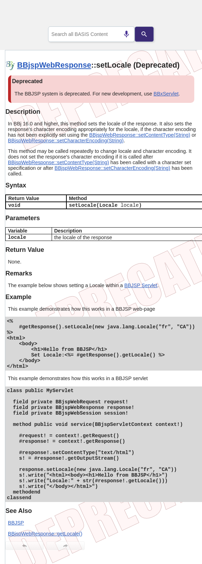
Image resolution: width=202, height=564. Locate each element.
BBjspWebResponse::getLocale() (45, 534)
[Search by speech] (126, 34)
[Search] (144, 34)
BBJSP (16, 523)
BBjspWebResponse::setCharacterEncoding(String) (66, 140)
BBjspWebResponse (54, 65)
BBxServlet (166, 94)
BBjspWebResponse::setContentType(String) (139, 135)
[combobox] (91, 34)
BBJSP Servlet (140, 285)
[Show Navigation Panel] (183, 14)
